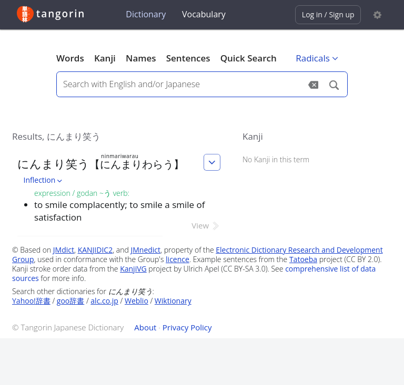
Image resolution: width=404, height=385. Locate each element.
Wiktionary (173, 301)
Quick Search (248, 58)
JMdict (63, 250)
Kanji (105, 58)
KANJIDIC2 (95, 250)
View (205, 225)
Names (141, 58)
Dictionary (146, 14)
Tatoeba (303, 259)
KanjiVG (133, 269)
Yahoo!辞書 (31, 301)
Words (70, 58)
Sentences (188, 58)
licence (177, 259)
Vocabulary (204, 14)
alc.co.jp (104, 301)
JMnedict (145, 250)
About (145, 327)
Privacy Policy (187, 327)
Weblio (136, 301)
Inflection (44, 180)
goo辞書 (70, 301)
